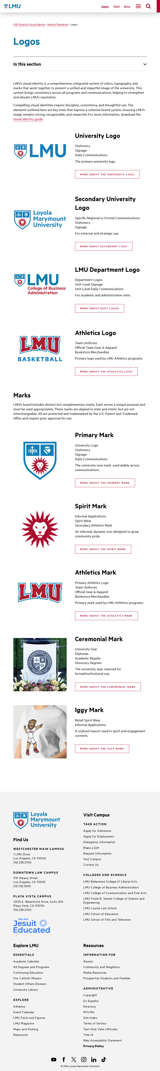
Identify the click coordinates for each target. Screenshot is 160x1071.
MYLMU (89, 1012)
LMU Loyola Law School (100, 908)
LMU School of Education (101, 914)
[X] (74, 1060)
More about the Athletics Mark (106, 615)
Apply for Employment (98, 836)
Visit (116, 6)
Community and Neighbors (101, 967)
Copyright (90, 995)
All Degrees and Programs (31, 967)
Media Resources (94, 972)
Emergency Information (99, 842)
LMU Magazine (23, 1023)
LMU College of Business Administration (111, 887)
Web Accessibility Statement (102, 1040)
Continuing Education (28, 972)
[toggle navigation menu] (138, 6)
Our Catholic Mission (27, 978)
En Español (91, 1001)
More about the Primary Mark (105, 482)
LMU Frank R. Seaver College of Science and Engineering (113, 900)
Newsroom (20, 1034)
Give (127, 6)
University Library (25, 989)
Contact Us (91, 864)
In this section (27, 64)
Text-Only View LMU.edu (100, 1029)
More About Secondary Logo (103, 246)
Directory (89, 1006)
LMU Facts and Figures (29, 1017)
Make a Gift (91, 848)
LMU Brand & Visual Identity (29, 24)
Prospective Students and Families (106, 978)
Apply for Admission (97, 830)
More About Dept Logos (99, 308)
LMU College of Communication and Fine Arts (114, 893)
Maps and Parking (25, 1029)
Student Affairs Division (29, 984)
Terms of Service (94, 1023)
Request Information (97, 853)
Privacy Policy (93, 1046)
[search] (148, 6)
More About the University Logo (107, 174)
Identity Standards (58, 24)
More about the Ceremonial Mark (108, 686)
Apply (105, 6)
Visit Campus (92, 859)
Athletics (19, 1006)
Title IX (88, 1034)
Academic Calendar (26, 961)
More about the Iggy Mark (102, 748)
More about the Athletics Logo (106, 371)
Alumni (88, 961)
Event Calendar (23, 1012)
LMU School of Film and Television (107, 919)
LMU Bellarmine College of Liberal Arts (110, 881)
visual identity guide (28, 118)
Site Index (90, 1017)
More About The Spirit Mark (103, 549)
